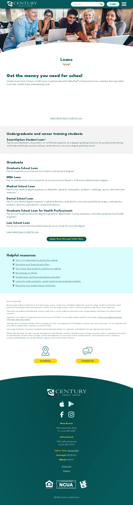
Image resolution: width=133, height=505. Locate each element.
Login (113, 4)
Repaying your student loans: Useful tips (35, 286)
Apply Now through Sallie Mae (66, 239)
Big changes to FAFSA (26, 273)
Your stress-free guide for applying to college (38, 269)
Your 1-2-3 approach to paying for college (37, 260)
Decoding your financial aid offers (33, 265)
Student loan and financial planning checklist (38, 277)
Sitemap (66, 471)
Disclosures (66, 467)
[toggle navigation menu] (122, 4)
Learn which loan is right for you (66, 118)
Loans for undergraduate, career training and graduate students (48, 281)
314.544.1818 (73, 451)
